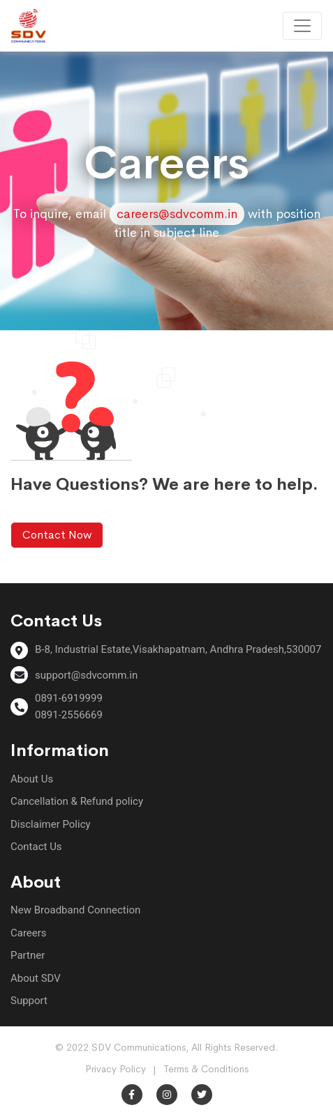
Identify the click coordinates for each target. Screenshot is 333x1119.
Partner (27, 955)
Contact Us (36, 846)
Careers (28, 933)
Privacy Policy (115, 1069)
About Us (31, 779)
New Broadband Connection (75, 910)
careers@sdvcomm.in (177, 214)
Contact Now (56, 534)
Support (28, 1000)
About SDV (35, 978)
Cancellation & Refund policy (76, 801)
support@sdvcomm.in (86, 675)
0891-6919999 (69, 698)
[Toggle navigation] (302, 26)
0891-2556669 (69, 715)
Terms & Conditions (206, 1069)
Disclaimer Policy (50, 824)
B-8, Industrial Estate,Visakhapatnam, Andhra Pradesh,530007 (178, 649)
